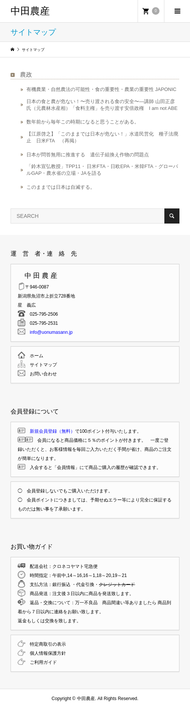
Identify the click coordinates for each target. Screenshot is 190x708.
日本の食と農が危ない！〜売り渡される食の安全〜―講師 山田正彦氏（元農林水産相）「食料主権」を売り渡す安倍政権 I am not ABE (102, 105)
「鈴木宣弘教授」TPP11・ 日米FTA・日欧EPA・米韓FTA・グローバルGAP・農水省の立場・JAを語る (102, 170)
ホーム (34, 355)
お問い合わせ (41, 373)
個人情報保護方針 (45, 653)
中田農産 (30, 11)
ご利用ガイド (41, 662)
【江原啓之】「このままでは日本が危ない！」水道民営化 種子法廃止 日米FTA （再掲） (102, 137)
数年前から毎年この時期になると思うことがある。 (82, 122)
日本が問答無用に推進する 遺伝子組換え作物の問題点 (87, 154)
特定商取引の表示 (45, 644)
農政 (26, 74)
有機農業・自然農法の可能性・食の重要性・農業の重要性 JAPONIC (101, 89)
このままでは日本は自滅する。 (60, 187)
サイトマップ (41, 364)
